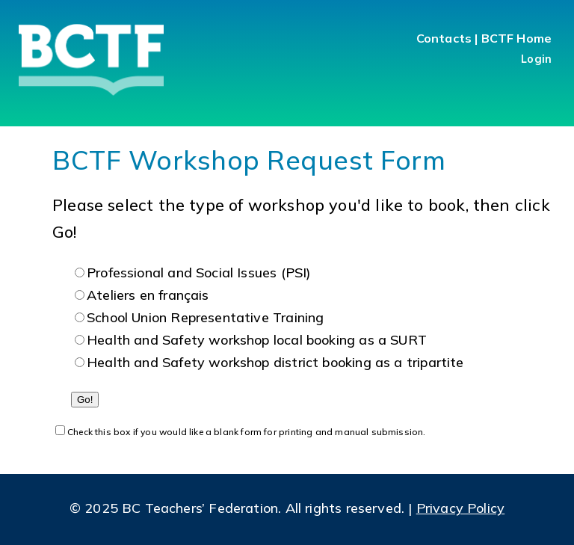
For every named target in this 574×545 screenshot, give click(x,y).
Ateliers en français (148, 295)
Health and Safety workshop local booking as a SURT (257, 339)
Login (536, 59)
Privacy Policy (460, 508)
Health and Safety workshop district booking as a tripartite (275, 362)
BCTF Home (516, 38)
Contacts (444, 38)
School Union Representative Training (205, 317)
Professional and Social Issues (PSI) (199, 272)
